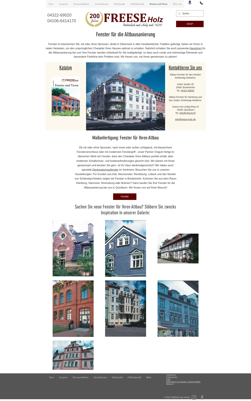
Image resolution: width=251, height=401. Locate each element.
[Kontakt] (124, 196)
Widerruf (170, 384)
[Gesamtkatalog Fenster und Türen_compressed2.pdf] (66, 97)
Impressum (171, 375)
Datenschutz (171, 377)
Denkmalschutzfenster (105, 169)
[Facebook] (202, 397)
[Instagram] (194, 397)
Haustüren (196, 48)
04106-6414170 (188, 113)
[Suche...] (189, 13)
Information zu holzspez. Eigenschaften (183, 382)
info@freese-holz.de (185, 119)
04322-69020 (187, 90)
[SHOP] (190, 24)
